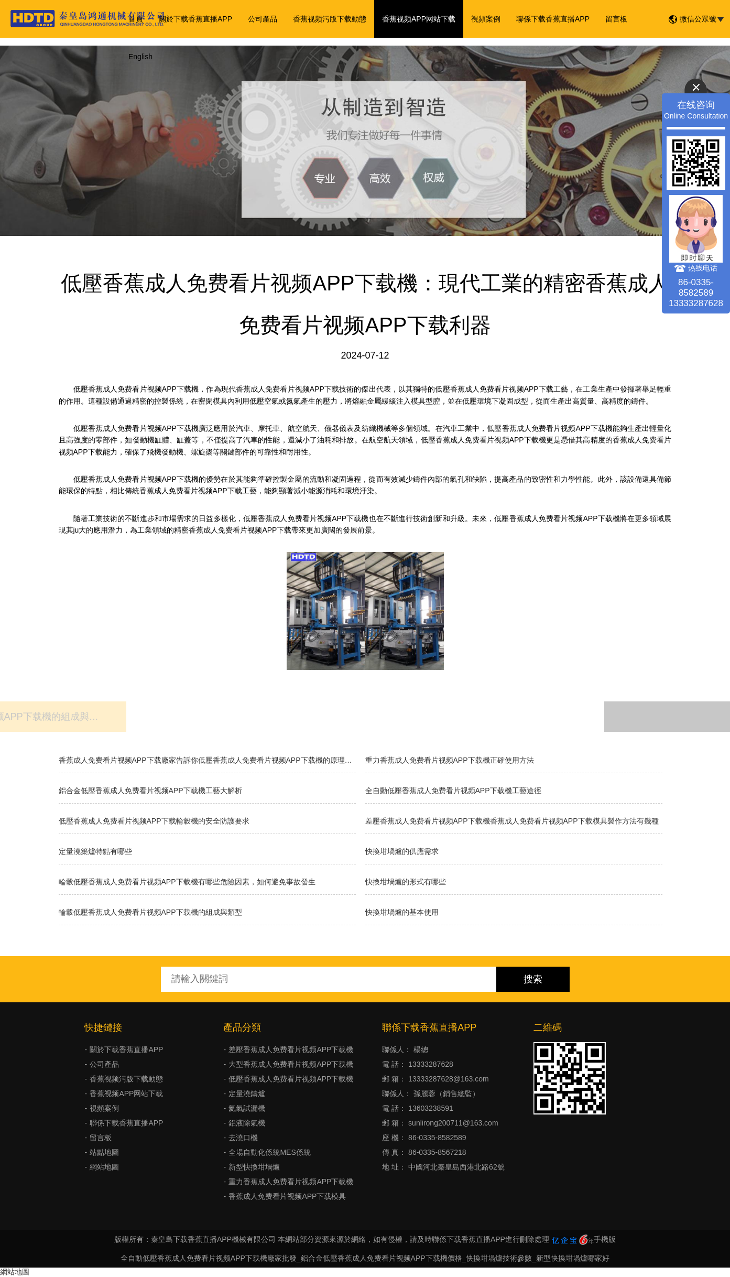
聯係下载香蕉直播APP (553, 19)
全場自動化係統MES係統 (269, 1152)
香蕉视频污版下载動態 (329, 19)
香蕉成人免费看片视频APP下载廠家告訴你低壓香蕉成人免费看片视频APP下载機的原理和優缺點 (207, 760)
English (140, 56)
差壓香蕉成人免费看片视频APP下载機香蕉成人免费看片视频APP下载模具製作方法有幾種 (512, 821)
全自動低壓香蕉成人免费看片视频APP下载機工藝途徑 (453, 790)
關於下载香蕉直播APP (195, 19)
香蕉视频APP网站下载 (418, 19)
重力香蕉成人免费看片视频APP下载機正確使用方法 (449, 760)
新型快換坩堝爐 (254, 1167)
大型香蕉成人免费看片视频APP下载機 (290, 1064)
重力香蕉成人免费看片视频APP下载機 (290, 1181)
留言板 (616, 19)
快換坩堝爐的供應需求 (402, 851)
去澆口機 (243, 1137)
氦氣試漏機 (246, 1108)
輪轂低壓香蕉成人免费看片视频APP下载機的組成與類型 (150, 912)
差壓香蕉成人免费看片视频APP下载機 (290, 1049)
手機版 (605, 1239)
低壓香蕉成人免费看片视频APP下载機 (290, 1079)
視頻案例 (485, 19)
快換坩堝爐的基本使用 (402, 912)
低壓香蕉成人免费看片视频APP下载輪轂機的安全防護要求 (154, 821)
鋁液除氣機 (246, 1123)
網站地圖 (104, 1167)
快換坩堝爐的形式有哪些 (405, 882)
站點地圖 (104, 1152)
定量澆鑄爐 (246, 1093)
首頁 (135, 19)
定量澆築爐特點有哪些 (95, 851)
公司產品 (262, 19)
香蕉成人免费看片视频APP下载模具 (287, 1196)
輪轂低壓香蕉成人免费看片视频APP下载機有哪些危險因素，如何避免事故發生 (187, 882)
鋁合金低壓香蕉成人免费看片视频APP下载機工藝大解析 (150, 790)
